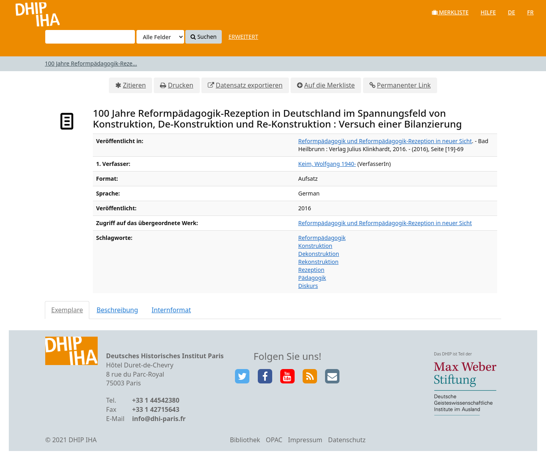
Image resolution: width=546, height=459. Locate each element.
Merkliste (450, 12)
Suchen (204, 36)
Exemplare (67, 309)
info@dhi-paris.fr (159, 418)
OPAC (274, 439)
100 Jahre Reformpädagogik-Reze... (91, 63)
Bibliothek (245, 439)
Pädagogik (312, 277)
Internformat (171, 309)
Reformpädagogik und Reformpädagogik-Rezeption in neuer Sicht (385, 141)
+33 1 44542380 (155, 400)
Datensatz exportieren (249, 85)
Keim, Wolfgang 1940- (327, 164)
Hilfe (488, 12)
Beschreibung (117, 309)
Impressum (305, 439)
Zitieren (134, 85)
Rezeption (311, 269)
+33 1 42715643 (155, 409)
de (511, 12)
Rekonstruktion (318, 261)
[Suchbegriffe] (90, 37)
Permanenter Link (404, 85)
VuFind (27, 12)
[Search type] (160, 37)
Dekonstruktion (318, 253)
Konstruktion (315, 245)
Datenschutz (346, 439)
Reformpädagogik (321, 237)
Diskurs (308, 285)
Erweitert (243, 36)
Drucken (180, 85)
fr (530, 12)
